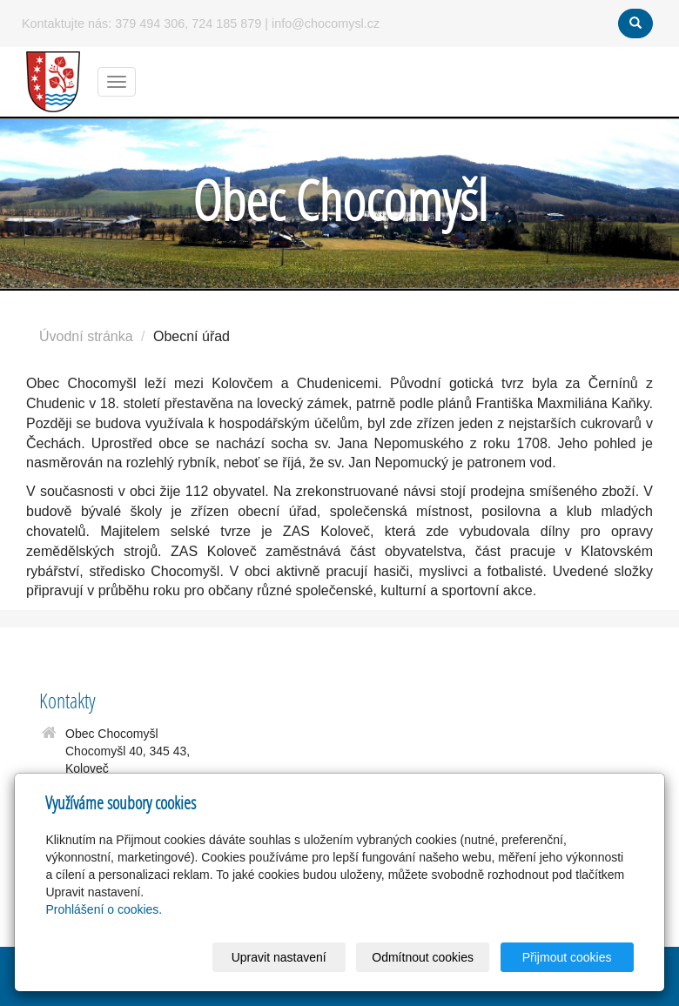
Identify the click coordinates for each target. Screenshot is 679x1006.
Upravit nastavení (279, 957)
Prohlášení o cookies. (103, 909)
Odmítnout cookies (423, 957)
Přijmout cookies (567, 957)
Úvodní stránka (86, 336)
